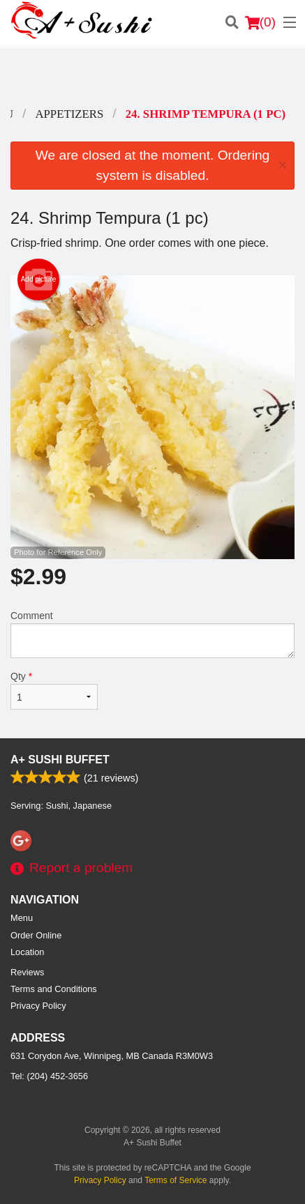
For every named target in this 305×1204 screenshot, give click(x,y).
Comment (152, 634)
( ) (260, 22)
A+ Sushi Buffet (60, 759)
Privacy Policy (38, 1005)
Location (27, 952)
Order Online (35, 935)
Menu (21, 918)
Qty (54, 690)
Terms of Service (175, 1180)
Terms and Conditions (53, 989)
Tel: (49, 1076)
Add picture (39, 279)
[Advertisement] (152, 76)
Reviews (27, 972)
